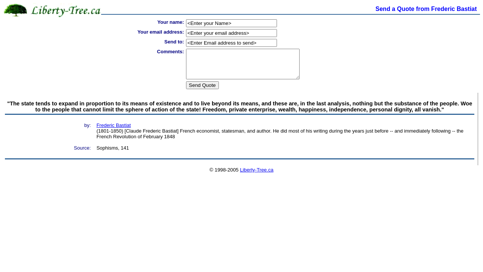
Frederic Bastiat (114, 131)
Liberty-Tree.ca (257, 175)
